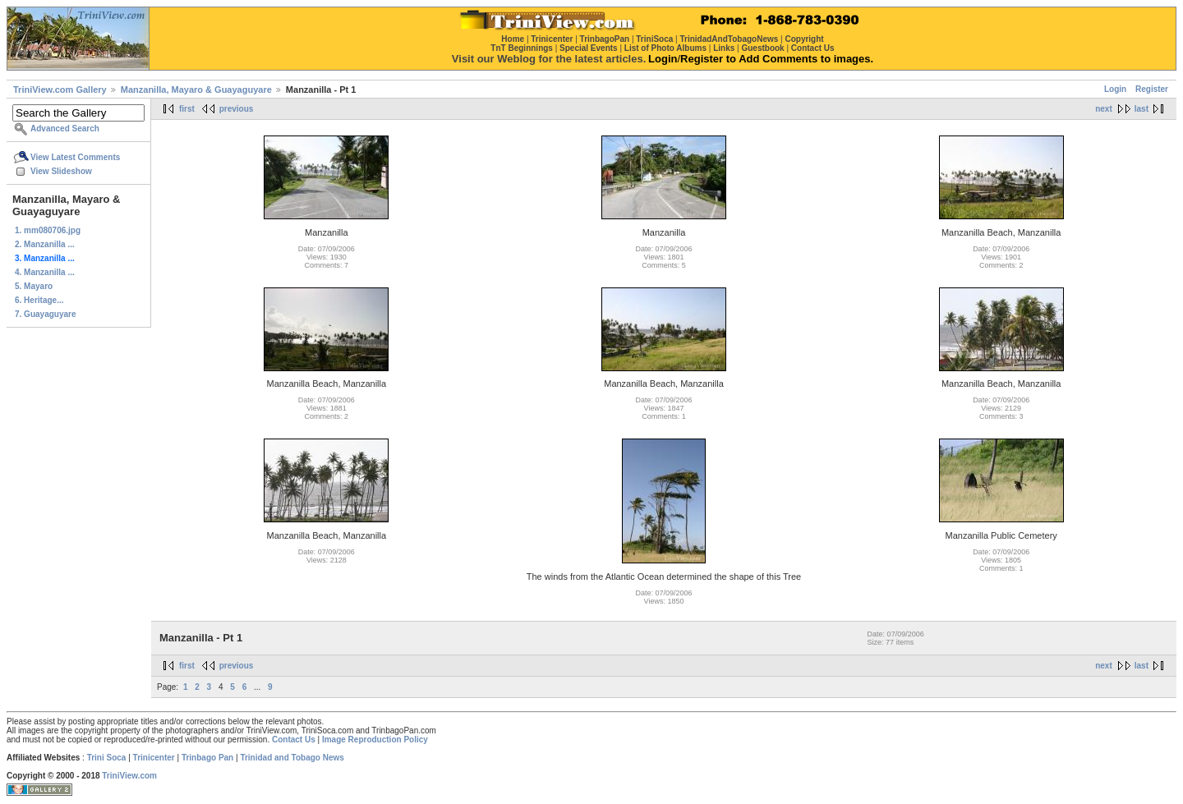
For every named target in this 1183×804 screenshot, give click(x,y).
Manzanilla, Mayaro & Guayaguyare (196, 89)
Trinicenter (154, 757)
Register (1151, 89)
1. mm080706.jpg (48, 230)
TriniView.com (129, 775)
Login (1115, 89)
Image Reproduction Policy (375, 739)
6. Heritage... (39, 300)
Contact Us (293, 739)
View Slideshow (61, 171)
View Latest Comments (75, 157)
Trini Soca (107, 757)
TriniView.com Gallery (60, 89)
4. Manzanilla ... (45, 272)
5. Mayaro (34, 286)
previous (236, 108)
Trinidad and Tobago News (292, 757)
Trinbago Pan (207, 757)
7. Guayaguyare (45, 314)
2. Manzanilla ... (45, 244)
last (1141, 108)
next (1103, 108)
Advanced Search (64, 128)
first (187, 108)
